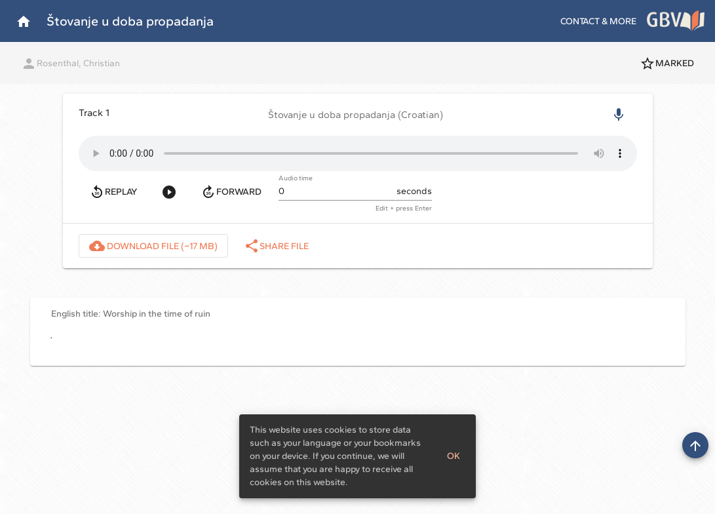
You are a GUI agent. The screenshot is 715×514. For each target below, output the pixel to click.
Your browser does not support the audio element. (358, 153)
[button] (358, 115)
